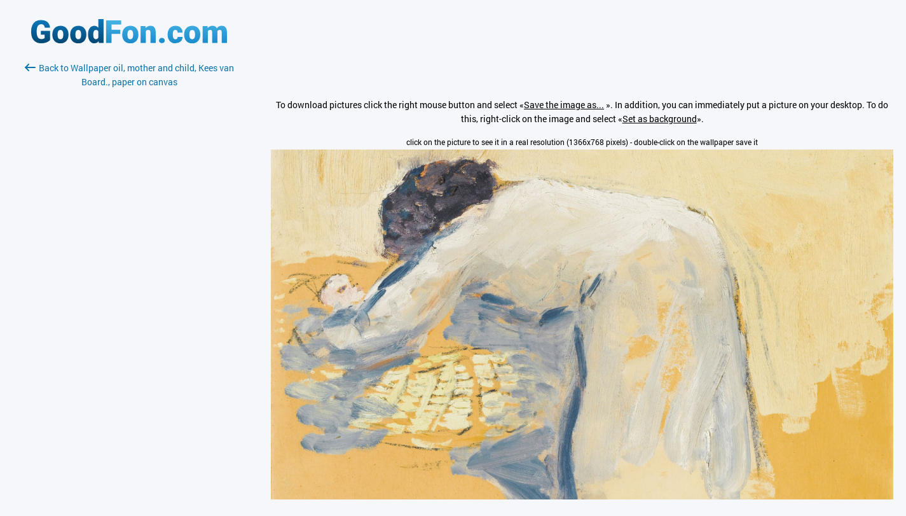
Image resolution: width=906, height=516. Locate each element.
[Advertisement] (129, 240)
